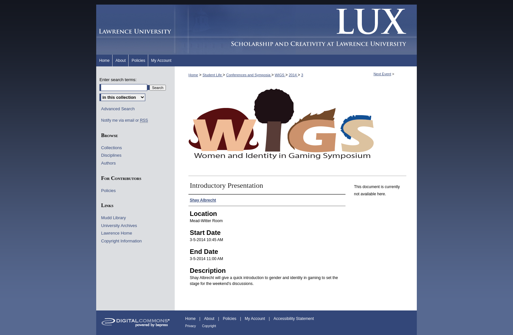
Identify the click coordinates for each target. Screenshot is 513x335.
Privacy (191, 326)
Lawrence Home (116, 233)
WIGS (280, 75)
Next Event (382, 74)
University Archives (119, 225)
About (210, 318)
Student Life (213, 75)
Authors (108, 163)
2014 (293, 75)
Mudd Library (113, 217)
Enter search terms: (117, 79)
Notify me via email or (124, 120)
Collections (111, 147)
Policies (108, 190)
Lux (296, 30)
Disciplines (111, 155)
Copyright (209, 326)
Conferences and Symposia (248, 75)
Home (193, 75)
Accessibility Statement (294, 318)
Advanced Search (118, 108)
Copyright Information (121, 240)
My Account (255, 318)
